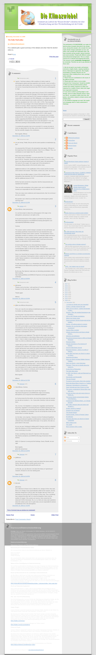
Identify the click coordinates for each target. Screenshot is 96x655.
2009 (66, 300)
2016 (66, 286)
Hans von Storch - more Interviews (75, 363)
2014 (66, 290)
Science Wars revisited (72, 330)
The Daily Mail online (15, 40)
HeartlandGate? (68, 201)
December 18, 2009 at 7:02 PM (21, 505)
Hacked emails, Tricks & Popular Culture (77, 414)
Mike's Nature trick (71, 422)
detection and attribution (73, 336)
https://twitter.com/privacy (18, 620)
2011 (66, 296)
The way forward (70, 379)
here (14, 54)
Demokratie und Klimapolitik (74, 377)
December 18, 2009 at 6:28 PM (21, 450)
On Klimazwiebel (68, 222)
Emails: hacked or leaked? (73, 408)
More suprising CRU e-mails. (74, 426)
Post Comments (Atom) (23, 519)
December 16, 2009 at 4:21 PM (21, 202)
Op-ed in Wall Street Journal (74, 347)
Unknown (21, 384)
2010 (66, 298)
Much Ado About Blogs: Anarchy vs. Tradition (78, 383)
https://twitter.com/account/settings (20, 624)
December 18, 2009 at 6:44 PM (21, 476)
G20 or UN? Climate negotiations (75, 316)
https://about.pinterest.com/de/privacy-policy (23, 644)
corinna (21, 206)
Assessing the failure (72, 357)
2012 (66, 294)
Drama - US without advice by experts (76, 324)
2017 (66, 284)
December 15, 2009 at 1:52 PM (21, 135)
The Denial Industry (71, 412)
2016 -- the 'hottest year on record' (74, 266)
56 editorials (69, 416)
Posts (66, 437)
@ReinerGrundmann (74, 137)
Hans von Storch (72, 143)
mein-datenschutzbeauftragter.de (36, 649)
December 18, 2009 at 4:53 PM (21, 298)
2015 (66, 288)
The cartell (69, 424)
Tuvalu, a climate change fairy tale (75, 306)
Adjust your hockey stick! (73, 318)
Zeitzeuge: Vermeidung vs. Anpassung (77, 385)
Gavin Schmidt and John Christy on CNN (77, 387)
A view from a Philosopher (73, 369)
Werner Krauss (72, 145)
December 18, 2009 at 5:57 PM (21, 380)
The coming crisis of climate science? (75, 244)
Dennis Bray (71, 140)
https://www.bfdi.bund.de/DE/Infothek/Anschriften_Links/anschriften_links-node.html (34, 583)
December (69, 302)
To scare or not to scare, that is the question (78, 381)
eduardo (70, 148)
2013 (66, 292)
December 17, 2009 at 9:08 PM (21, 278)
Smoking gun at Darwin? (73, 410)
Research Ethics (70, 341)
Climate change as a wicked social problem (76, 213)
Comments (68, 441)
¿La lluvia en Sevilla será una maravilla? (77, 304)
